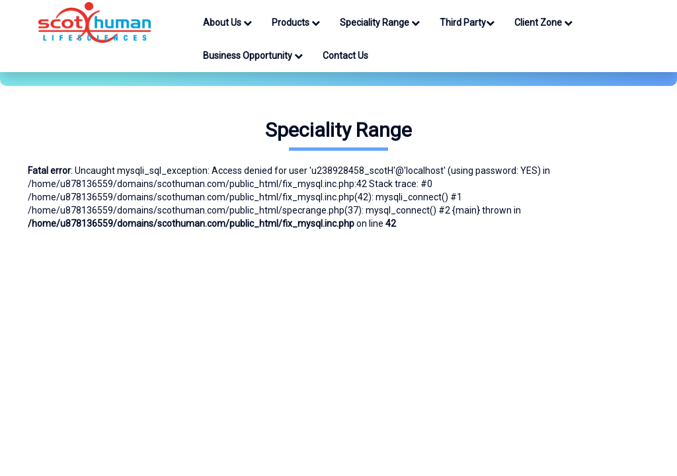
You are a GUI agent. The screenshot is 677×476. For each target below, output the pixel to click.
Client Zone (543, 22)
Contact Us (345, 55)
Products (296, 22)
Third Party (467, 22)
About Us (227, 22)
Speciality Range (380, 22)
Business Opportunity (253, 55)
